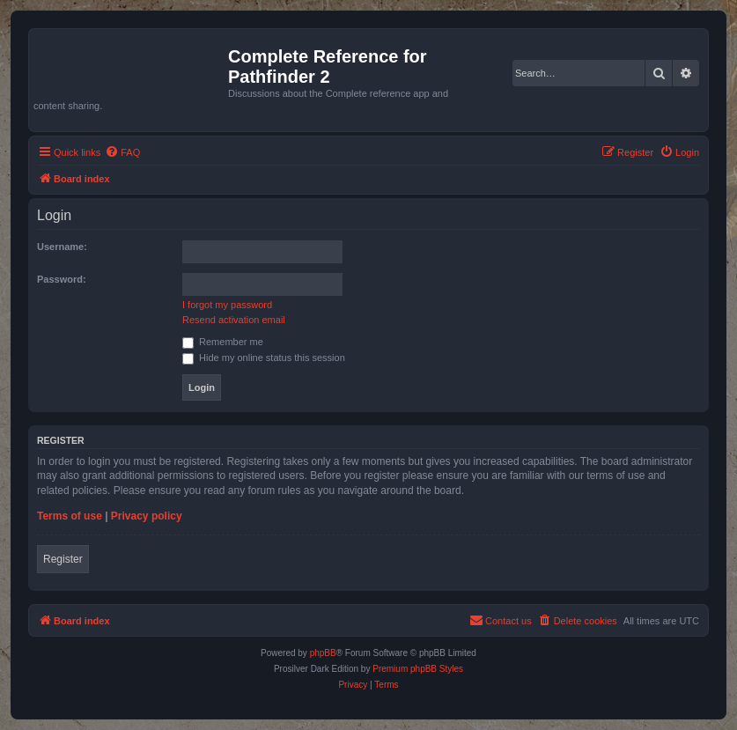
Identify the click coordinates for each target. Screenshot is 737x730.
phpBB (323, 653)
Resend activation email (233, 319)
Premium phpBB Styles (417, 669)
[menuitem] (122, 152)
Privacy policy (146, 516)
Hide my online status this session (263, 357)
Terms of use (69, 516)
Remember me (222, 341)
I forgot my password (227, 304)
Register (63, 559)
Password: (61, 279)
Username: (62, 246)
